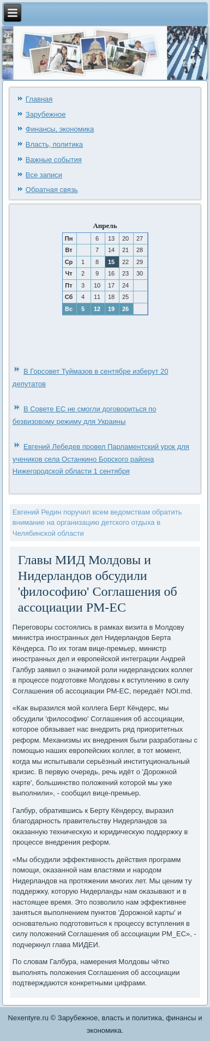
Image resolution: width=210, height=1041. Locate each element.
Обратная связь (52, 190)
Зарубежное (46, 114)
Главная (39, 99)
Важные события (54, 159)
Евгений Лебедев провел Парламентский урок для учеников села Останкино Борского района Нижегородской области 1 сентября (101, 459)
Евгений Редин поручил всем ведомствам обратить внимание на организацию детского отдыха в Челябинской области (97, 522)
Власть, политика (54, 144)
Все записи (44, 175)
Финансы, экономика (60, 129)
